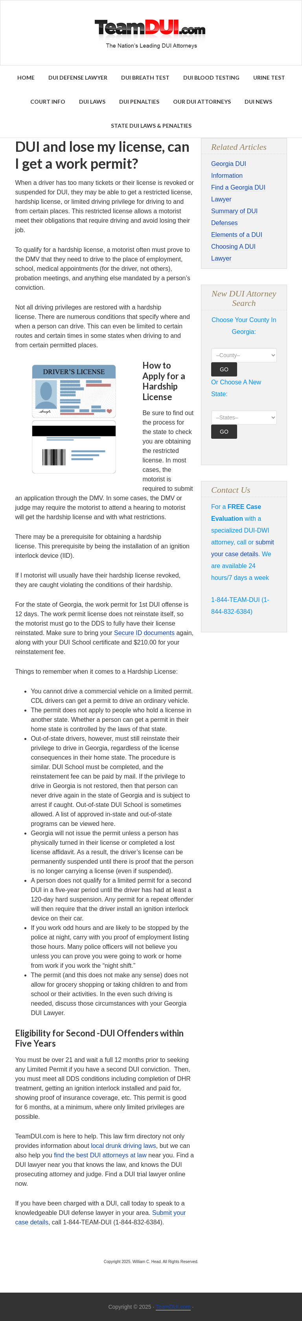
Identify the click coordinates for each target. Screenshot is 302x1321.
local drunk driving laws (123, 1145)
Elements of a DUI (236, 234)
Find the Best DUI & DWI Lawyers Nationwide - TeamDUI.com (151, 32)
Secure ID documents (144, 633)
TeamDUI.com (173, 1307)
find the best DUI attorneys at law (100, 1155)
